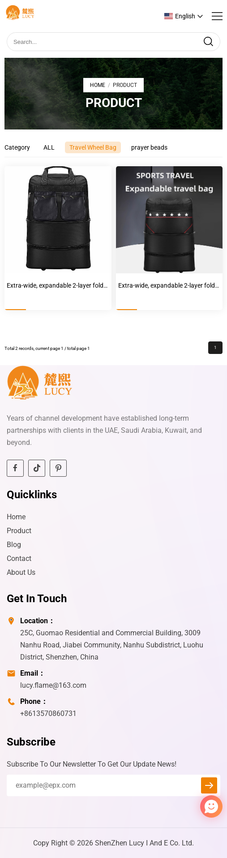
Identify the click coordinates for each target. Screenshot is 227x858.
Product (19, 530)
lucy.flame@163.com (53, 685)
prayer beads (149, 147)
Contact (19, 558)
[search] (208, 41)
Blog (14, 544)
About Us (21, 572)
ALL (49, 147)
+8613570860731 (48, 713)
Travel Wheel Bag (92, 147)
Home (97, 85)
